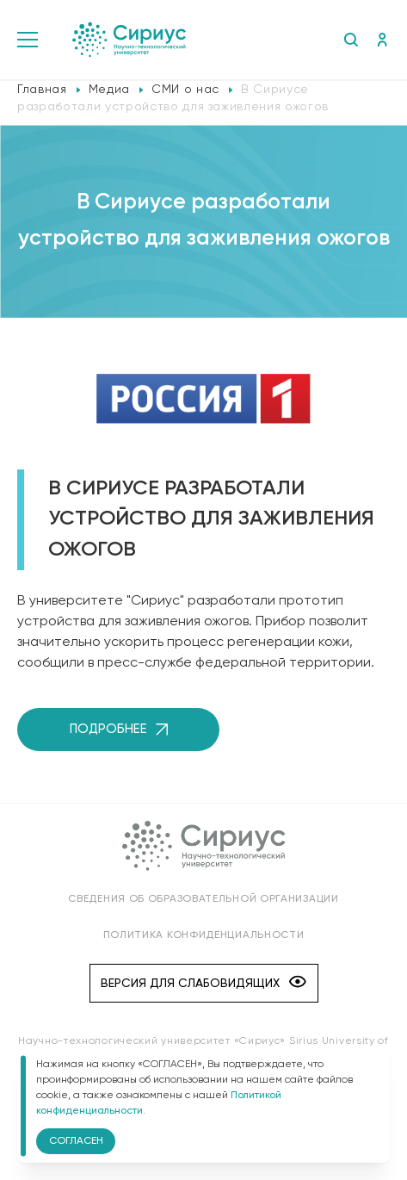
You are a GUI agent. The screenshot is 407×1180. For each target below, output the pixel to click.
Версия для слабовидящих (203, 983)
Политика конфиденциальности (204, 935)
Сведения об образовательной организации (203, 899)
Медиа (109, 90)
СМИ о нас (185, 90)
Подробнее (119, 729)
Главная (42, 90)
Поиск (350, 40)
